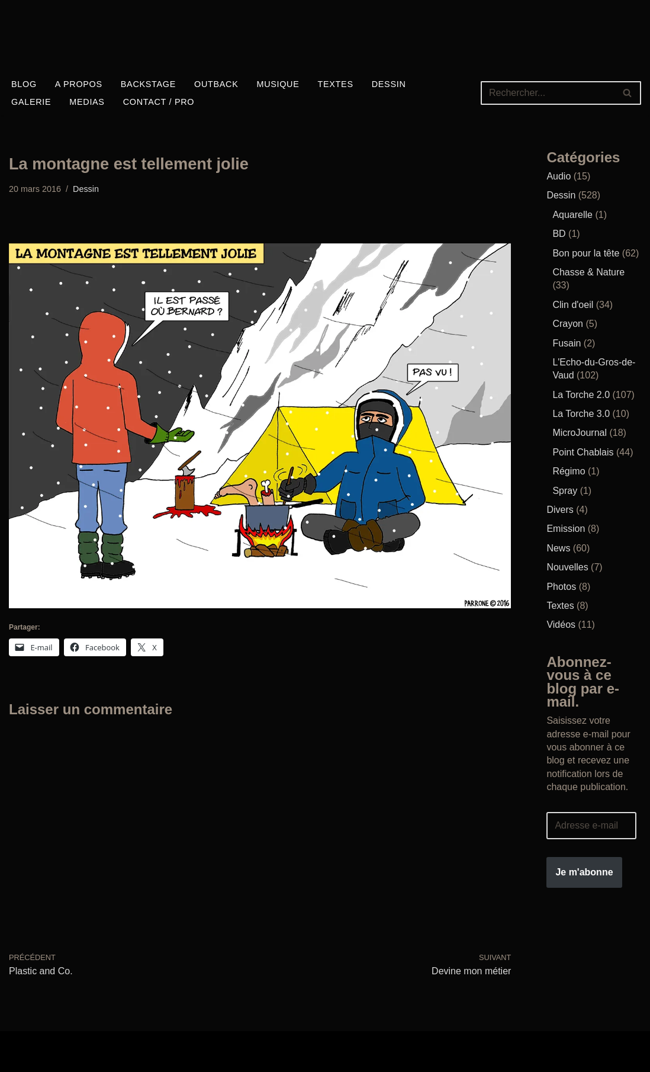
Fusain (566, 343)
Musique (277, 84)
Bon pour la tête (585, 253)
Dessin (389, 84)
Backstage (148, 84)
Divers (559, 510)
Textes (335, 84)
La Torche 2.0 (581, 395)
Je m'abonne (584, 872)
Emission (565, 529)
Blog (24, 84)
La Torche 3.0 (581, 414)
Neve (20, 1044)
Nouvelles (567, 567)
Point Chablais (582, 452)
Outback (216, 84)
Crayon (567, 324)
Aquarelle (572, 215)
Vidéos (560, 625)
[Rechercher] (547, 93)
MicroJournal (579, 433)
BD (558, 234)
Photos (561, 587)
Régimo (568, 471)
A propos (78, 84)
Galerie (31, 102)
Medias (86, 102)
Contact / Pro (159, 102)
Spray (564, 491)
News (558, 548)
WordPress (32, 1058)
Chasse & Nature (588, 272)
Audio (558, 176)
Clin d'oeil (572, 305)
